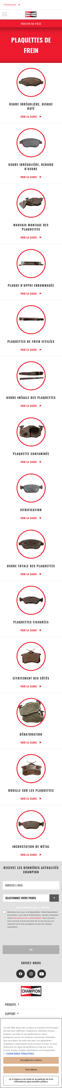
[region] (31, 1053)
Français (10, 4)
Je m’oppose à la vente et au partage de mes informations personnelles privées (31, 1080)
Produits (12, 1004)
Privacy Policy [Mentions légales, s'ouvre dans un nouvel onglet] (27, 1053)
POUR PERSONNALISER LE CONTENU (32, 907)
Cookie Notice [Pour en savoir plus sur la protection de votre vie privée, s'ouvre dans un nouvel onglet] (13, 1053)
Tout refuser (31, 1069)
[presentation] (30, 936)
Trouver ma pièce (31, 23)
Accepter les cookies (31, 1060)
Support (12, 1014)
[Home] (30, 14)
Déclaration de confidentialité (27, 918)
